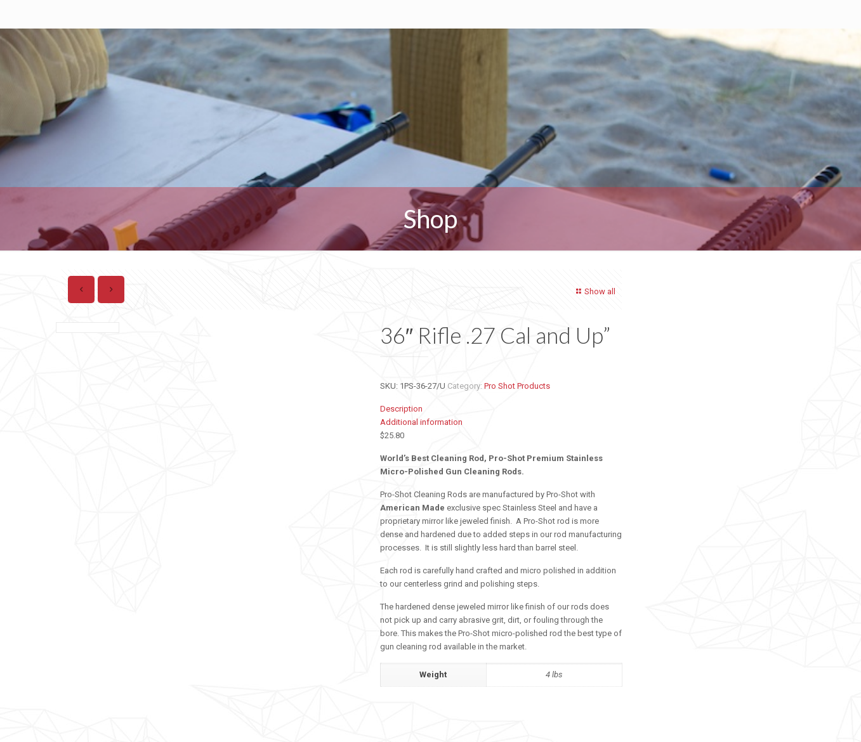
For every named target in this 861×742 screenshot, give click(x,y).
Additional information (421, 422)
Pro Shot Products (517, 386)
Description (401, 408)
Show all (593, 291)
